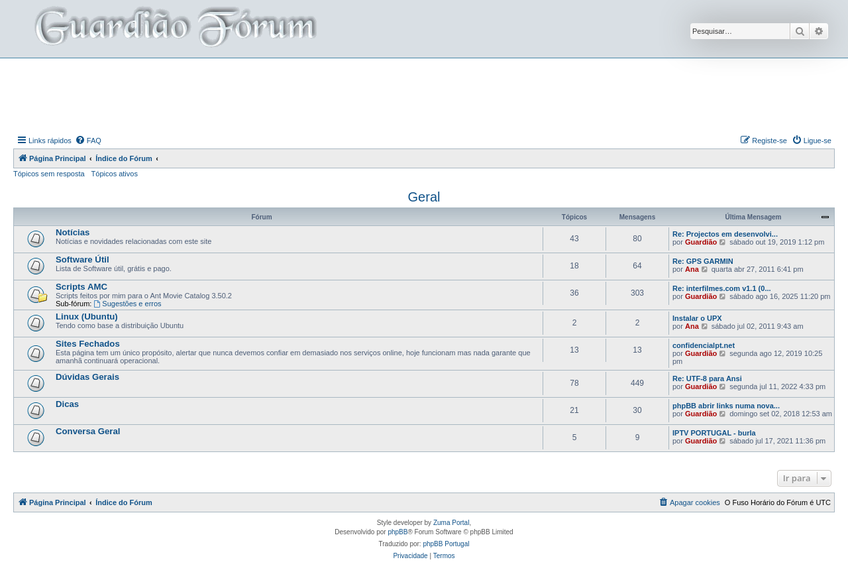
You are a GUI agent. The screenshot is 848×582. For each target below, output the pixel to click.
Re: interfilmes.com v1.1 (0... (721, 288)
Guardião (701, 242)
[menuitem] (88, 140)
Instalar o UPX (697, 318)
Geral (424, 197)
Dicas (67, 404)
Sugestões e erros (127, 304)
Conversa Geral (88, 431)
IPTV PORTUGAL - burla (714, 433)
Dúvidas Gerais (87, 377)
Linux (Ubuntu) (87, 316)
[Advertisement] (424, 95)
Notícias (72, 232)
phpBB (397, 532)
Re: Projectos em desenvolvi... (725, 234)
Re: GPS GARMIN (702, 261)
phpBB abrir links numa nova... (726, 406)
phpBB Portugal (446, 544)
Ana (692, 269)
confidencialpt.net (703, 345)
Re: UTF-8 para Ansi (707, 378)
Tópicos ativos (114, 174)
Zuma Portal (451, 522)
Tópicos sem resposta (49, 174)
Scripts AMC (81, 287)
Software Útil (82, 259)
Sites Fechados (88, 344)
